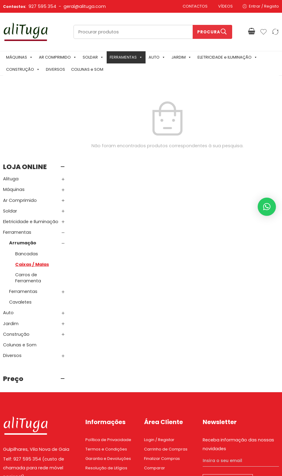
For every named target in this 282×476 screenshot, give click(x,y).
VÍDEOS (225, 6)
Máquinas (14, 121)
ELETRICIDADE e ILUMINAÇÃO (227, 57)
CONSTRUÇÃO (23, 69)
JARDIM (181, 57)
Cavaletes (20, 234)
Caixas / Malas (32, 196)
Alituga (11, 110)
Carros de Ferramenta (28, 209)
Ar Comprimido (20, 132)
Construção (16, 266)
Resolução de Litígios (106, 400)
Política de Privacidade (108, 371)
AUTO (157, 57)
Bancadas (26, 185)
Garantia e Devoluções (108, 390)
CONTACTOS (195, 6)
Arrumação (22, 175)
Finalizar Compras (162, 390)
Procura (208, 32)
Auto (8, 244)
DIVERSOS (55, 69)
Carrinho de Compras (165, 381)
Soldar (10, 143)
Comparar (154, 400)
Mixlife (139, 461)
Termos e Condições (106, 381)
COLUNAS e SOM (87, 69)
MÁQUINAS (19, 57)
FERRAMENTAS (126, 57)
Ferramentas (17, 164)
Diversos (12, 287)
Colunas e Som (19, 277)
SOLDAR (93, 57)
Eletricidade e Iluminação (30, 153)
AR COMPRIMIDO (58, 57)
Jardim (11, 255)
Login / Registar (159, 371)
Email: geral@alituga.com (31, 418)
